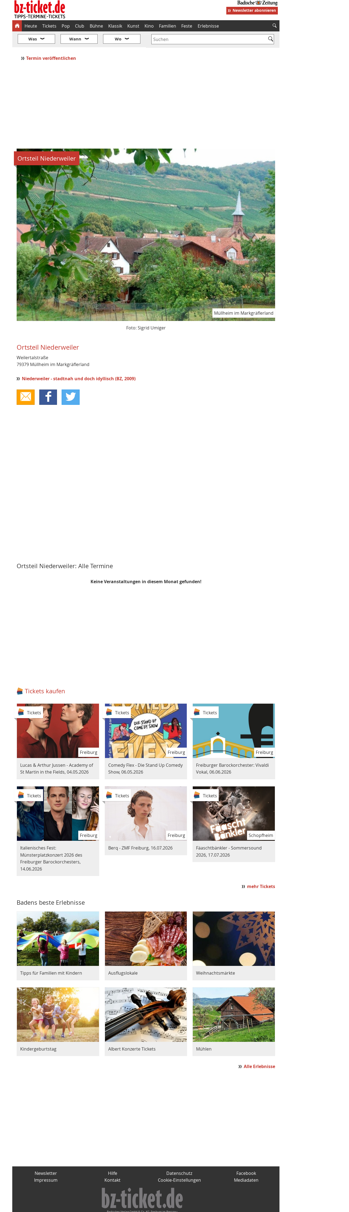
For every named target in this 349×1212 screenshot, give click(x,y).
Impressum (46, 1164)
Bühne (96, 26)
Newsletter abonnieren (254, 10)
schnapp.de (120, 1206)
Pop (66, 26)
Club (79, 26)
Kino (149, 26)
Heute (31, 26)
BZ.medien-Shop (213, 1206)
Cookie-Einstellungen (179, 1164)
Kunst (133, 26)
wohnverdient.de (173, 1206)
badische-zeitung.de (82, 1206)
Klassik (115, 26)
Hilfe (112, 1157)
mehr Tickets (261, 870)
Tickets (49, 26)
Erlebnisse (208, 26)
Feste (186, 26)
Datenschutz (179, 1157)
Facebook (246, 1157)
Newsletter (46, 1157)
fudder (144, 1206)
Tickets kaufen (45, 675)
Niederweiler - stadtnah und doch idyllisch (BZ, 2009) (79, 362)
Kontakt (112, 1164)
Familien (167, 26)
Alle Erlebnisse (259, 1050)
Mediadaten (246, 1164)
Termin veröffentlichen (51, 42)
